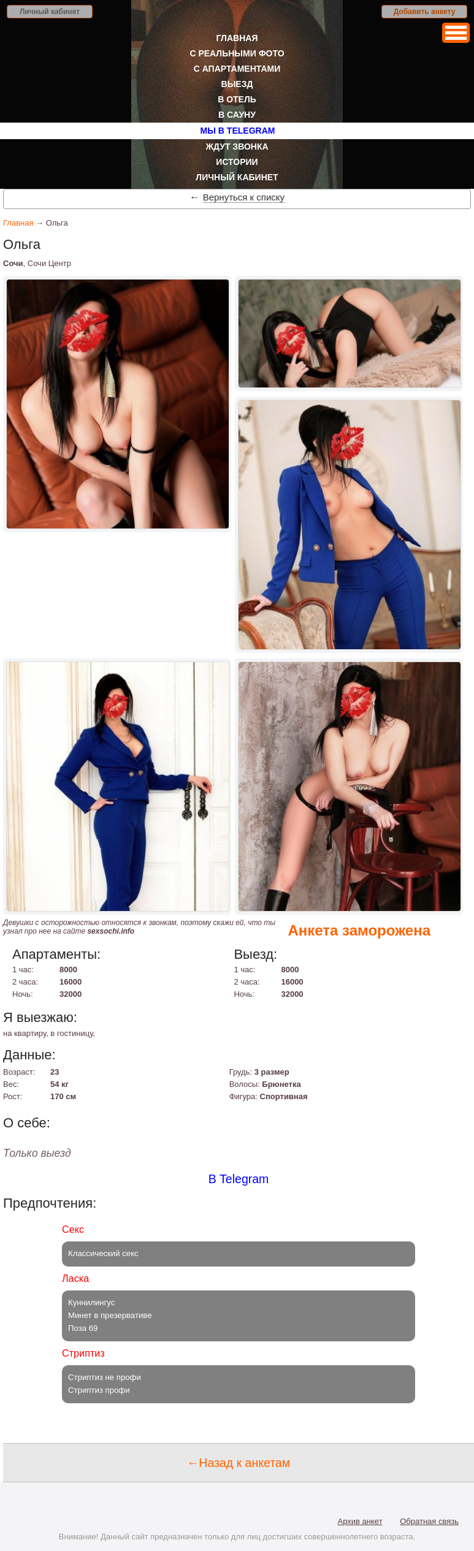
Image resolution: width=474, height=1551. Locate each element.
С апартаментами (237, 69)
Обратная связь (429, 1521)
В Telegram (238, 1179)
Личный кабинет (50, 11)
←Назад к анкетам (238, 1462)
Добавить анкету (425, 11)
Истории (237, 162)
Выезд (237, 84)
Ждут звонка (236, 146)
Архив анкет (360, 1521)
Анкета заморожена (359, 930)
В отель (237, 99)
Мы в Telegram (238, 130)
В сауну (237, 115)
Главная (237, 38)
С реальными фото (236, 53)
